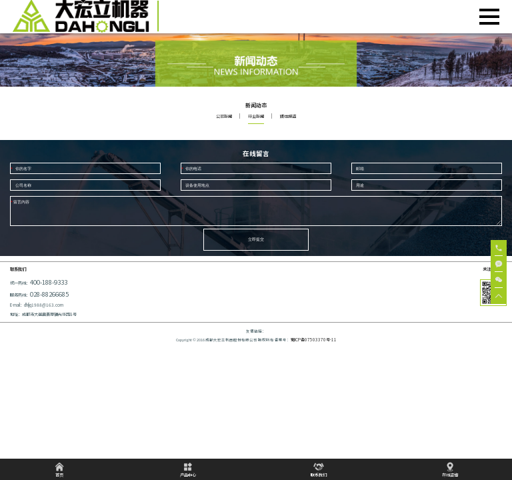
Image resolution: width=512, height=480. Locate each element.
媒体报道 (288, 116)
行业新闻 (256, 116)
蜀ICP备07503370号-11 (314, 346)
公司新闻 (224, 116)
